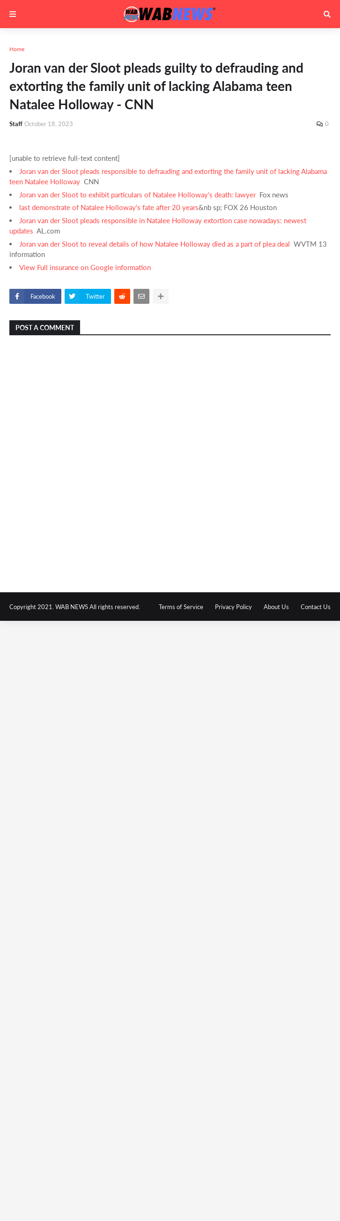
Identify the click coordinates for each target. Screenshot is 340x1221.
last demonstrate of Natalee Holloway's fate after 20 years (109, 207)
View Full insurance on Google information (85, 267)
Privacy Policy (233, 606)
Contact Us (316, 606)
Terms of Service (181, 606)
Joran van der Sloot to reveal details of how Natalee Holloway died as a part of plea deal (154, 244)
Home (16, 49)
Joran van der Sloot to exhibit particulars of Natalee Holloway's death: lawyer (137, 194)
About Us (276, 606)
